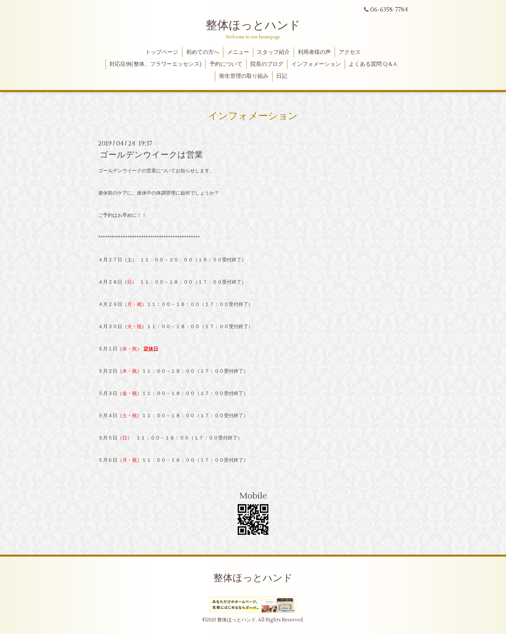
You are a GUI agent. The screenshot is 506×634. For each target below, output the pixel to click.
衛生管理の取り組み (243, 76)
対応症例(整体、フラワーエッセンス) (155, 64)
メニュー (238, 52)
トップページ (161, 52)
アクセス (350, 52)
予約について (225, 64)
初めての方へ (202, 52)
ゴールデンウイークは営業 (151, 154)
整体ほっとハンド (253, 25)
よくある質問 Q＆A (373, 64)
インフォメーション (316, 64)
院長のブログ (266, 64)
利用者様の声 (314, 52)
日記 (281, 76)
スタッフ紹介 (273, 52)
